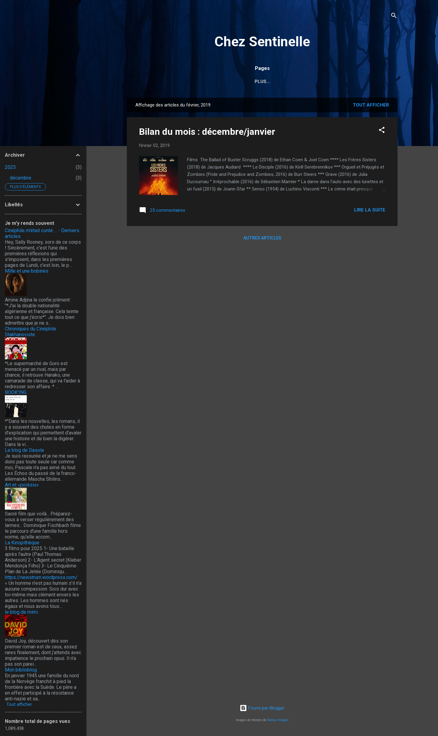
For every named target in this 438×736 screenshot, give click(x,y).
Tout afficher (371, 106)
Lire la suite (369, 211)
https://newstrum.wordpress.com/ (41, 577)
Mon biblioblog (21, 670)
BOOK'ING (15, 392)
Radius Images (278, 720)
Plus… (370, 81)
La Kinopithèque (22, 543)
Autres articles (262, 239)
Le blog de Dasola (24, 450)
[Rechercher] (394, 16)
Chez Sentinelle (262, 41)
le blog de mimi (21, 612)
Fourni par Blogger (262, 708)
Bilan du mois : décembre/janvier (207, 132)
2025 (10, 167)
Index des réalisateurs (263, 81)
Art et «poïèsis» (22, 485)
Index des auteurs (200, 81)
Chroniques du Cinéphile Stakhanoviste (30, 331)
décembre (20, 178)
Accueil (156, 81)
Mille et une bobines (26, 271)
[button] (381, 132)
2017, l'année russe (327, 81)
